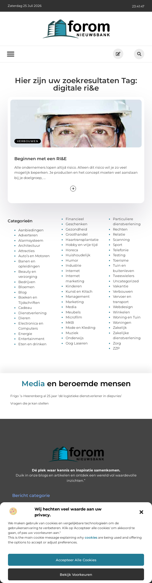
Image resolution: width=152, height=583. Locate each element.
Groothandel (77, 234)
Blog (22, 292)
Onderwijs (74, 338)
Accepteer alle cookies (76, 560)
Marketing (75, 302)
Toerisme (121, 260)
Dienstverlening (32, 313)
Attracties (26, 251)
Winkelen (121, 312)
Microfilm (74, 317)
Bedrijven (26, 282)
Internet (73, 271)
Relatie (119, 234)
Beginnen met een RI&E (40, 158)
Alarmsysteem (30, 240)
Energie (25, 333)
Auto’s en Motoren (34, 256)
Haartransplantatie (82, 239)
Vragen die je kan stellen (29, 403)
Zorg (117, 343)
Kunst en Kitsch (79, 291)
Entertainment (31, 339)
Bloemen (26, 287)
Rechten (120, 229)
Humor (72, 260)
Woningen (122, 322)
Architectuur (29, 245)
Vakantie (120, 286)
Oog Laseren (77, 343)
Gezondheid (76, 229)
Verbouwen (27, 141)
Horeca (72, 250)
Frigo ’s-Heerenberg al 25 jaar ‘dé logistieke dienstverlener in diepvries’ (66, 396)
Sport (117, 244)
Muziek (72, 333)
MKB (70, 322)
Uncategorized (126, 281)
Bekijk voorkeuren (76, 574)
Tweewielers (123, 276)
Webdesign (123, 307)
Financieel (75, 219)
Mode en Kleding (80, 327)
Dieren (24, 318)
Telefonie (121, 250)
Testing (119, 255)
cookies (91, 537)
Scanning (121, 239)
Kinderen (74, 286)
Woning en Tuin (127, 317)
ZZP (116, 348)
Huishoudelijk (78, 255)
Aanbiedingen (31, 230)
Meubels (73, 312)
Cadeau (25, 307)
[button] (141, 512)
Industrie (73, 265)
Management (78, 296)
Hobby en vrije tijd (82, 244)
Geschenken (76, 224)
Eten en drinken (32, 344)
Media (71, 307)
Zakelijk (120, 327)
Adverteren (28, 235)
